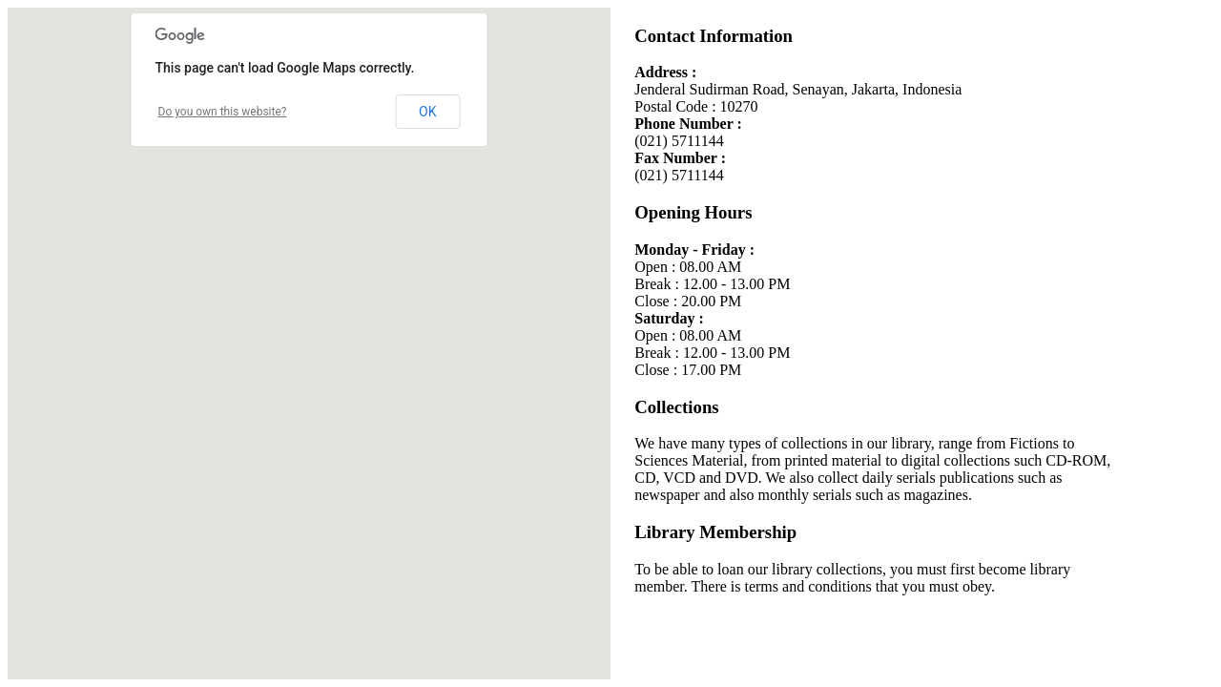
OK (427, 111)
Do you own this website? (222, 111)
